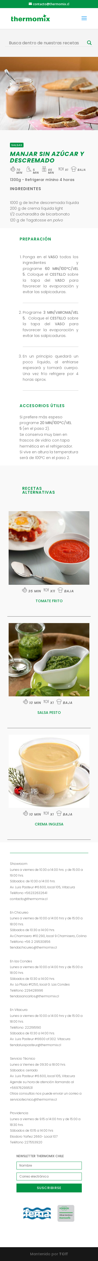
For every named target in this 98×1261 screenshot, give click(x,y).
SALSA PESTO (49, 712)
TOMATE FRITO (49, 601)
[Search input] (47, 42)
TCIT (63, 1254)
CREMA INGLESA (49, 824)
